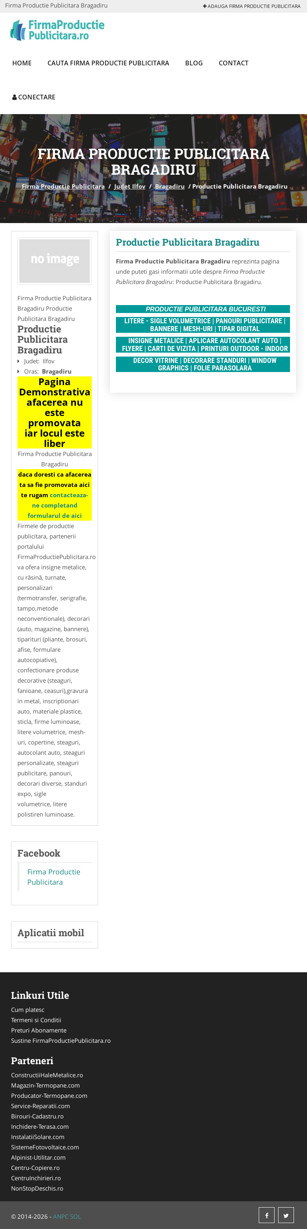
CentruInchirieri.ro (36, 1178)
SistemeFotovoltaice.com (45, 1147)
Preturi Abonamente (38, 1030)
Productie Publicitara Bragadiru (188, 242)
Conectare (33, 97)
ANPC (60, 1216)
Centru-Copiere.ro (35, 1168)
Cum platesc (27, 1009)
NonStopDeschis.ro (37, 1188)
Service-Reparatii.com (40, 1106)
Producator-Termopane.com (49, 1095)
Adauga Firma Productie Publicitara (252, 6)
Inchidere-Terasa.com (40, 1126)
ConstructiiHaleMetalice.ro (47, 1075)
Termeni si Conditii (36, 1020)
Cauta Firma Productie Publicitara (108, 63)
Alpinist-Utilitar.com (38, 1157)
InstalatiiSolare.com (37, 1137)
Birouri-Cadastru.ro (37, 1116)
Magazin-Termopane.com (45, 1085)
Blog (194, 63)
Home (22, 63)
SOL (75, 1216)
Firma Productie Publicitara (63, 186)
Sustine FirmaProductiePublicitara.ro (61, 1040)
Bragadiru (170, 186)
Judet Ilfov (130, 186)
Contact (233, 63)
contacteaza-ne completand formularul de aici (58, 505)
